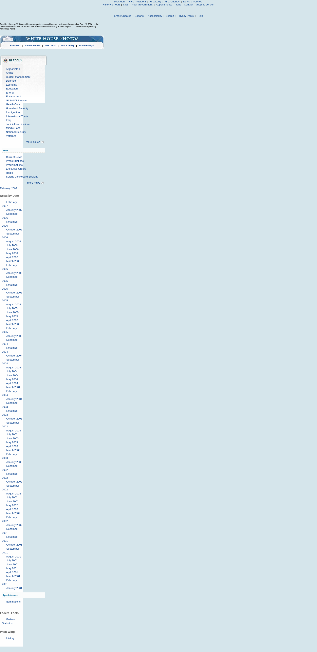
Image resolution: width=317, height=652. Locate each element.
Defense (11, 80)
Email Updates (122, 15)
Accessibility (155, 15)
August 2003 (13, 430)
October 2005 (14, 292)
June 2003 (12, 438)
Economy (11, 84)
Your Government (142, 4)
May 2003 (12, 442)
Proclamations (14, 164)
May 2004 (12, 379)
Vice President (137, 1)
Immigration (13, 112)
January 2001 (14, 588)
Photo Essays (86, 45)
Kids (125, 4)
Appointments (164, 4)
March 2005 (13, 324)
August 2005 (13, 304)
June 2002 (12, 501)
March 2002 (13, 513)
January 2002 (14, 525)
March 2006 (13, 261)
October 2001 (14, 544)
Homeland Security (17, 108)
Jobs (178, 4)
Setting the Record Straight (22, 176)
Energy (10, 92)
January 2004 (14, 399)
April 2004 (12, 383)
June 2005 (12, 312)
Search (170, 15)
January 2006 (14, 272)
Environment (13, 96)
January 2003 (14, 462)
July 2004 (12, 371)
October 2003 (14, 418)
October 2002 (14, 481)
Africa (9, 72)
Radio (9, 172)
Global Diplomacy (16, 100)
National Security (16, 132)
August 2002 (13, 493)
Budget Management (18, 76)
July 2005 (12, 308)
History (10, 638)
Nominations (13, 601)
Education (12, 88)
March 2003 (13, 450)
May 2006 (12, 253)
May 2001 (12, 568)
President (119, 1)
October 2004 (14, 355)
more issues (33, 141)
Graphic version (205, 4)
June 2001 (12, 564)
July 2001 (12, 560)
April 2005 (12, 320)
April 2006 (12, 257)
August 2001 (13, 556)
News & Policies (192, 1)
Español (139, 15)
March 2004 (13, 387)
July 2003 (12, 434)
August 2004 (13, 367)
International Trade (17, 116)
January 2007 (14, 209)
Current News (14, 157)
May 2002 (12, 505)
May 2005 (12, 316)
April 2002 (12, 509)
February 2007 (8, 188)
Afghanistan (13, 68)
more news (33, 182)
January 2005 (14, 336)
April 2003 (12, 446)
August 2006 (13, 241)
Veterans (11, 135)
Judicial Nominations (18, 124)
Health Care (13, 104)
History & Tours (111, 4)
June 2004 (12, 375)
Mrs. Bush (50, 45)
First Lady (155, 1)
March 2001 (13, 576)
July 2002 (12, 497)
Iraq (8, 120)
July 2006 (12, 245)
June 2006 (12, 249)
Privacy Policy (186, 15)
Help (200, 15)
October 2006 (14, 229)
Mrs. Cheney (172, 1)
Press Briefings (15, 160)
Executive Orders (16, 168)
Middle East (13, 127)
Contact (188, 4)
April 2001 (12, 572)
